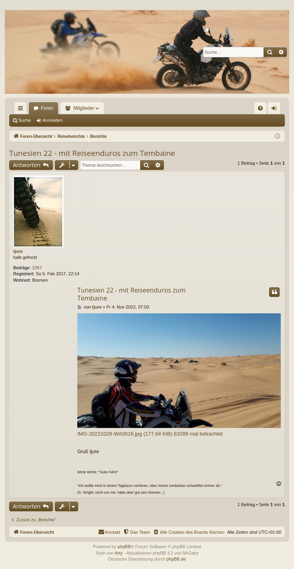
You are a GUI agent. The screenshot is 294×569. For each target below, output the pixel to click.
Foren (47, 108)
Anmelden (52, 120)
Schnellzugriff (22, 109)
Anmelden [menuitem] (276, 109)
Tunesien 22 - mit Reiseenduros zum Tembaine (92, 153)
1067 (37, 267)
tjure (18, 251)
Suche (24, 120)
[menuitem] (260, 108)
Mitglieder (83, 108)
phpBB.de (176, 559)
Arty (119, 553)
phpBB (124, 546)
